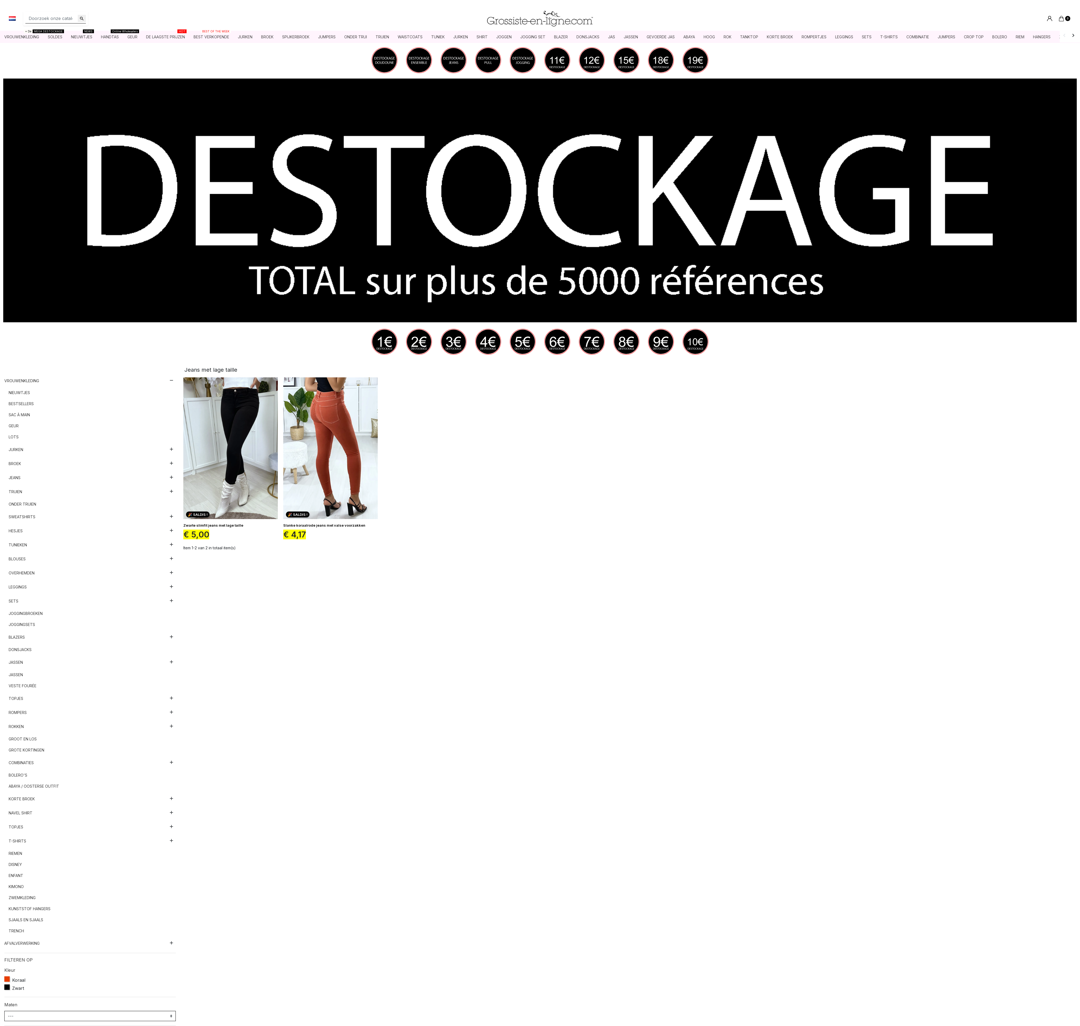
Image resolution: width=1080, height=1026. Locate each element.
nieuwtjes (19, 393)
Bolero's (18, 775)
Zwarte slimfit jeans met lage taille (213, 525)
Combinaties (21, 763)
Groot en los (23, 739)
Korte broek (22, 799)
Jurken (16, 450)
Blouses (17, 559)
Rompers (18, 712)
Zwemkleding (22, 898)
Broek (15, 464)
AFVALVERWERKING (22, 943)
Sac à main (19, 415)
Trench (16, 931)
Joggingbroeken (26, 613)
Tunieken (18, 545)
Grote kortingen (26, 750)
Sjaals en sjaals (26, 920)
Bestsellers (21, 404)
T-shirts (17, 841)
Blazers (17, 637)
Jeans (15, 478)
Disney (15, 864)
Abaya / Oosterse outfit (34, 786)
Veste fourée (22, 686)
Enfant (16, 875)
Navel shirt (20, 813)
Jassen (16, 662)
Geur (14, 426)
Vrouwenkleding (21, 381)
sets (13, 601)
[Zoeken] (55, 18)
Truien (15, 492)
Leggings (18, 587)
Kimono (16, 887)
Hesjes (16, 531)
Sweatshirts (22, 517)
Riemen (15, 853)
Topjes (16, 698)
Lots (14, 437)
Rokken (16, 726)
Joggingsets (22, 624)
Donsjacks (20, 650)
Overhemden (22, 573)
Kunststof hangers (29, 909)
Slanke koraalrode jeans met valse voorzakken (324, 525)
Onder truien (22, 504)
